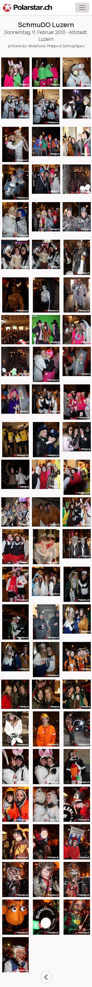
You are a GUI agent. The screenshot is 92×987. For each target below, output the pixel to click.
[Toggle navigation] (82, 7)
